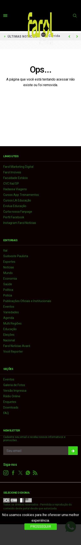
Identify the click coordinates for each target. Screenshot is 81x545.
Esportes (9, 261)
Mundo (8, 273)
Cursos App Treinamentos (21, 194)
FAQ (6, 413)
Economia (10, 278)
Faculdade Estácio (15, 178)
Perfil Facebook (13, 217)
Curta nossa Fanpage (17, 211)
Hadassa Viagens (15, 189)
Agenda (8, 318)
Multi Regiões (12, 323)
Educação (10, 329)
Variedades (11, 312)
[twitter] (20, 473)
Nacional (9, 340)
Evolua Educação (14, 206)
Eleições (8, 334)
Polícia (7, 295)
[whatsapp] (27, 473)
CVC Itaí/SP (11, 183)
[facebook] (13, 473)
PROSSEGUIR (40, 526)
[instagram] (5, 473)
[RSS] (35, 473)
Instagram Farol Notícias (19, 223)
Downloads (10, 407)
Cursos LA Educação (17, 200)
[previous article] (77, 36)
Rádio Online (11, 396)
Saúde (7, 284)
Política (8, 290)
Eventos (8, 306)
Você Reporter (13, 351)
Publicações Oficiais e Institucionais (27, 301)
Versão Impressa (14, 390)
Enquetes (9, 402)
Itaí (5, 250)
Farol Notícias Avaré (16, 346)
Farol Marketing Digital (18, 166)
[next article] (69, 36)
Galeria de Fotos (14, 385)
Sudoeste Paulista (15, 256)
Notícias (8, 267)
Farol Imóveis (12, 172)
